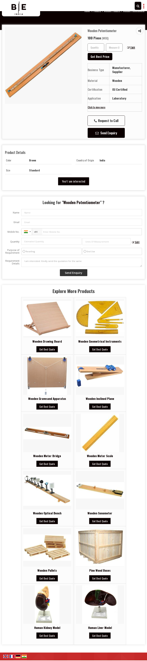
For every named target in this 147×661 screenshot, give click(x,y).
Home (87, 11)
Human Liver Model (100, 627)
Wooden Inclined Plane (100, 398)
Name (16, 212)
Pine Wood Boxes (100, 570)
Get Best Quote (47, 349)
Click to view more (96, 107)
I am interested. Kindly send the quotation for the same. (81, 262)
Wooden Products (112, 11)
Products (97, 11)
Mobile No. (13, 231)
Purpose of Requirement (12, 251)
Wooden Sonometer (100, 513)
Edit (131, 47)
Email (16, 222)
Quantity (14, 241)
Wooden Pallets (47, 570)
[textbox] (114, 47)
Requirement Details (12, 262)
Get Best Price (100, 56)
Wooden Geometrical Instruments (99, 341)
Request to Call (106, 120)
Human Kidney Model (47, 627)
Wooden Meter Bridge (47, 456)
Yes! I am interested (73, 181)
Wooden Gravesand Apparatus (47, 398)
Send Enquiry (106, 132)
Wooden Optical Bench (47, 513)
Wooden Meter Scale (100, 456)
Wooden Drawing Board (47, 341)
